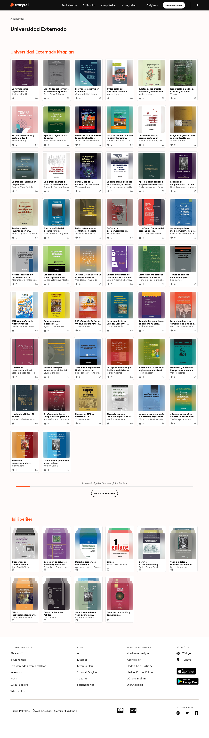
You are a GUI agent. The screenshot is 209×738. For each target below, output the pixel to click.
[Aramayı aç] (197, 5)
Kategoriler (129, 5)
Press (13, 678)
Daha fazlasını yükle (104, 493)
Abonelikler (134, 659)
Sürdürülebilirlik (19, 684)
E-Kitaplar (89, 5)
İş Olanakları (18, 659)
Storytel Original (87, 672)
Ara (79, 653)
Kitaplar (82, 659)
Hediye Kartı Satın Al (139, 666)
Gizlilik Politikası (20, 710)
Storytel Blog (135, 684)
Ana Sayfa (17, 18)
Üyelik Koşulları (42, 710)
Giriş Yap (152, 5)
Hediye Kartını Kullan (140, 672)
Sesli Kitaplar (70, 5)
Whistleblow (17, 691)
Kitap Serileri (109, 5)
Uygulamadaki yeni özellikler (28, 666)
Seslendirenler (85, 684)
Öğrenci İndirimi (136, 678)
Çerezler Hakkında (65, 710)
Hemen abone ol (173, 5)
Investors (16, 672)
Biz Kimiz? (16, 653)
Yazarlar (82, 678)
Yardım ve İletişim (138, 653)
